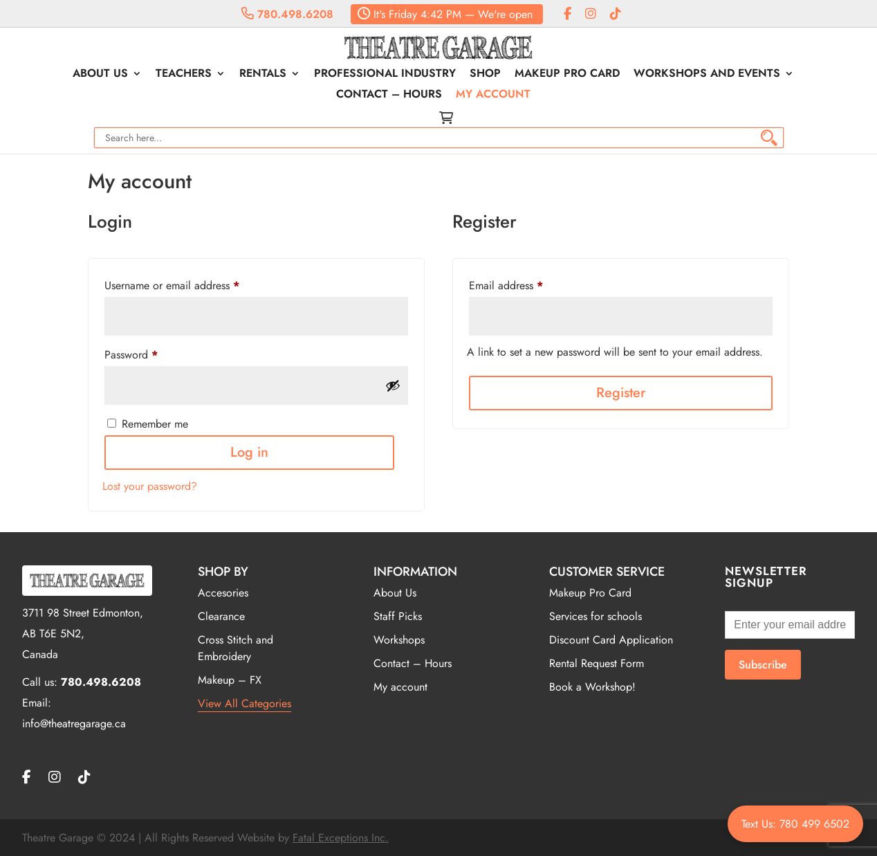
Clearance (221, 616)
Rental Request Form (596, 663)
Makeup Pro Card (567, 75)
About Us (100, 75)
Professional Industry (385, 75)
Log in (249, 452)
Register (620, 393)
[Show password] (392, 385)
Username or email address (171, 285)
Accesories (223, 593)
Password (131, 355)
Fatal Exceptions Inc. (341, 838)
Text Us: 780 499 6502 (795, 824)
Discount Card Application (611, 640)
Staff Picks (397, 616)
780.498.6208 (287, 14)
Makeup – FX (229, 680)
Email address (506, 285)
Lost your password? (149, 486)
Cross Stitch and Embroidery (235, 648)
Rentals (262, 75)
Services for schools (595, 616)
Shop (485, 75)
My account (493, 95)
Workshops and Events (707, 75)
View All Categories (244, 703)
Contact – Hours (389, 95)
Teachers (184, 75)
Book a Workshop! (592, 687)
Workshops (399, 640)
